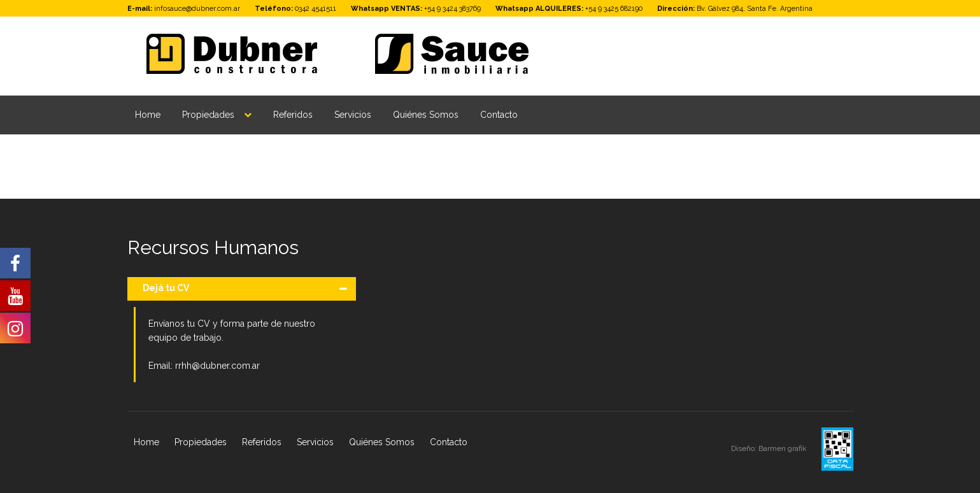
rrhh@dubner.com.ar (217, 366)
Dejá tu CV (166, 288)
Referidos (293, 115)
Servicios (352, 115)
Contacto (499, 115)
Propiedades (208, 115)
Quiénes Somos (425, 115)
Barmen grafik (783, 448)
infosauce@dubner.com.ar (197, 8)
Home (147, 115)
